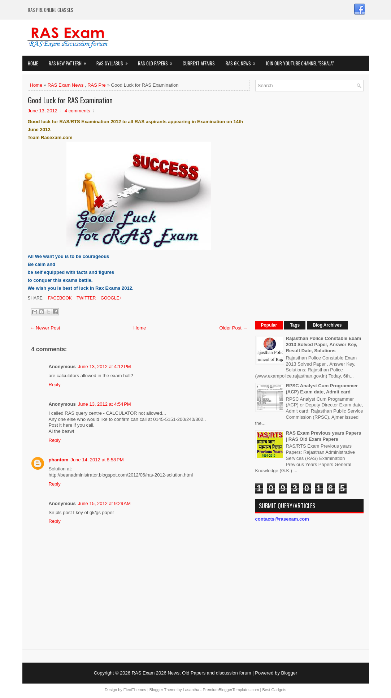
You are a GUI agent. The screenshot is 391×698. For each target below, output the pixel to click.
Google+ (110, 298)
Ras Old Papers (157, 61)
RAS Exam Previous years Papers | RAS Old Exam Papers (323, 436)
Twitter (85, 298)
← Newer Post (45, 328)
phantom (59, 459)
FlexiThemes (134, 690)
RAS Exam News (66, 85)
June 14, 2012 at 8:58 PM (96, 459)
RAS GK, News (243, 61)
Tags (295, 325)
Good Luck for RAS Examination (70, 100)
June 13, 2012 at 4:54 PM (104, 404)
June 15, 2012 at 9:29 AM (104, 503)
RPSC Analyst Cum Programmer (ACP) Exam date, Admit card (322, 389)
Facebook (59, 298)
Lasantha (191, 690)
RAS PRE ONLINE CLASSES (50, 9)
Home (33, 63)
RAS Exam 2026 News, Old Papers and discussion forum (191, 673)
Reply (55, 384)
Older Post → (233, 328)
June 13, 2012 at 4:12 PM (104, 366)
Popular (269, 325)
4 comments (77, 110)
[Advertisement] (309, 205)
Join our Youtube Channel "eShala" (300, 63)
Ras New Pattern (70, 61)
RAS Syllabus (114, 61)
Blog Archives (327, 325)
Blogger (289, 673)
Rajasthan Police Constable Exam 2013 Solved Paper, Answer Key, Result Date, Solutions (323, 344)
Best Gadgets (274, 690)
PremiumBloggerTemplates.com (231, 690)
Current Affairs (199, 63)
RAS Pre (96, 85)
